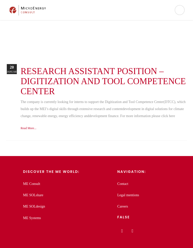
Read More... (28, 128)
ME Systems (32, 218)
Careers (122, 206)
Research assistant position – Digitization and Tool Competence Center (103, 81)
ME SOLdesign (34, 206)
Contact (122, 184)
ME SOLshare (33, 195)
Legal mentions (128, 195)
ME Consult (31, 184)
